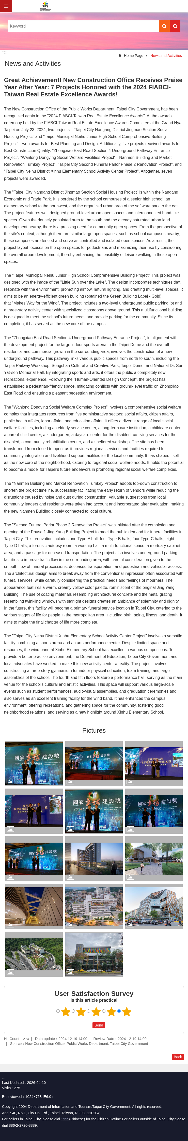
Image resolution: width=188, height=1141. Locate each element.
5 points (127, 1012)
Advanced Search (175, 26)
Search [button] (164, 26)
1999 (65, 1119)
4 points (111, 1012)
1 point (66, 1012)
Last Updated (13, 1083)
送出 (87, 1025)
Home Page (133, 56)
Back (178, 1057)
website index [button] (6, 6)
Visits (6, 1088)
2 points (81, 1012)
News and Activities (166, 56)
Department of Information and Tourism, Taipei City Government (45, 6)
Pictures (94, 730)
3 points (96, 1012)
